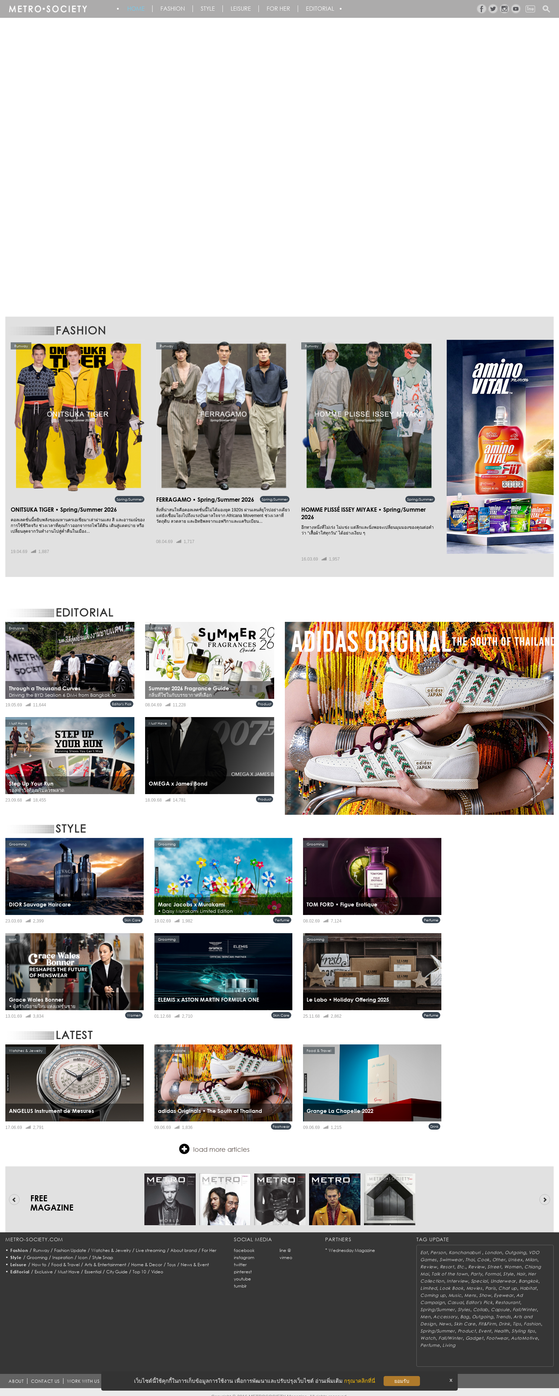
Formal (492, 1266)
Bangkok (528, 1273)
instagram (244, 1249)
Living (448, 1337)
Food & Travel (65, 1256)
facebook (244, 1242)
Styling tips (523, 1323)
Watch (428, 1330)
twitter (240, 1256)
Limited (428, 1280)
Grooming (37, 1249)
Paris (490, 1280)
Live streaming (150, 1242)
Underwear (503, 1273)
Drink (434, 1118)
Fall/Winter (525, 1301)
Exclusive (44, 1264)
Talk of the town (449, 1266)
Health (501, 1323)
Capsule (500, 1301)
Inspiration (62, 1249)
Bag (464, 1308)
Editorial (328, 8)
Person (438, 1244)
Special (479, 1273)
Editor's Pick (122, 696)
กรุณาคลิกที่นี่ (359, 1381)
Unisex (515, 1251)
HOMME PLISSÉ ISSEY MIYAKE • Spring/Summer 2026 (362, 509)
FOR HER (284, 8)
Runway (41, 1242)
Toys (171, 1256)
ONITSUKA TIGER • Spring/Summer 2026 (57, 499)
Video (157, 1264)
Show (485, 1287)
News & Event (195, 1256)
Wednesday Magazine (352, 1242)
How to (39, 1256)
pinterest (243, 1264)
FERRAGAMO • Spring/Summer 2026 (198, 499)
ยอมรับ (401, 1381)
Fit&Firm (487, 1316)
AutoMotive (524, 1330)
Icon (82, 1249)
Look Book (451, 1280)
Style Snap (102, 1249)
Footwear (281, 1118)
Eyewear (503, 1287)
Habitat (528, 1280)
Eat (423, 1244)
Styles (464, 1301)
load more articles (214, 1141)
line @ (285, 1242)
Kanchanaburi (465, 1244)
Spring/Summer (130, 499)
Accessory (445, 1308)
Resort (447, 1259)
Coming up (432, 1287)
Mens (470, 1287)
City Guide (117, 1264)
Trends (503, 1308)
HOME (137, 8)
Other (499, 1251)
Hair (521, 1266)
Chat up (507, 1280)
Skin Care (132, 912)
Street (494, 1259)
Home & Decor (146, 1256)
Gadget (474, 1330)
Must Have (69, 1264)
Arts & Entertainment (105, 1256)
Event (484, 1323)
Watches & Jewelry (111, 1242)
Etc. (461, 1259)
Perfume (282, 912)
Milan (531, 1251)
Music (455, 1287)
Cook (483, 1251)
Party (476, 1266)
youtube (242, 1271)
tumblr (240, 1278)
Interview (457, 1273)
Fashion (175, 8)
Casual (455, 1294)
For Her (209, 1242)
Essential (92, 1264)
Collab (480, 1301)
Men (425, 1308)
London (493, 1244)
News (445, 1316)
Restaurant (507, 1294)
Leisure (245, 8)
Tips (517, 1316)
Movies (474, 1280)
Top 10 (139, 1264)
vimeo (286, 1249)
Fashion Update (70, 1242)
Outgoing (515, 1244)
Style (211, 8)
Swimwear (451, 1251)
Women (134, 1007)
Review (428, 1259)
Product (264, 696)
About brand (183, 1242)
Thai (469, 1251)
